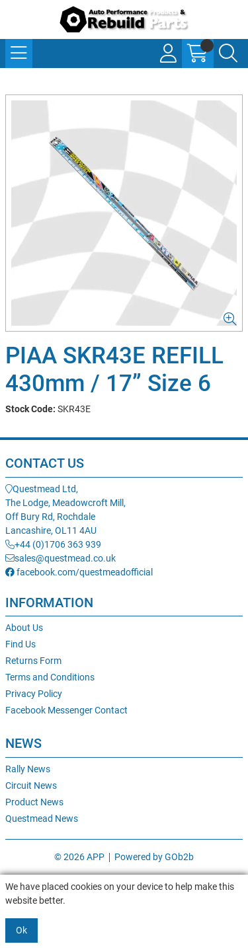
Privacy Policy (33, 693)
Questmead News (41, 818)
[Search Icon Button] (228, 53)
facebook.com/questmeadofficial (79, 572)
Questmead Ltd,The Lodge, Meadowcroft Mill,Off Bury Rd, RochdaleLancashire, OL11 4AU (65, 510)
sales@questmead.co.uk (60, 558)
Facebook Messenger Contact (66, 710)
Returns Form (33, 660)
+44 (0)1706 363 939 (53, 544)
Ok (21, 930)
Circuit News (31, 785)
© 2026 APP (79, 857)
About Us (24, 627)
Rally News (27, 769)
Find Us (20, 644)
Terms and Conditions (50, 677)
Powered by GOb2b (154, 857)
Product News (34, 802)
